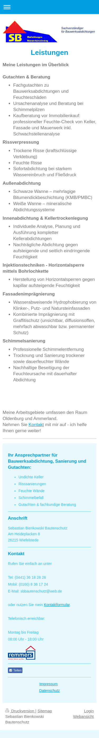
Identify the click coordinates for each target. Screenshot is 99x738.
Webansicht (83, 716)
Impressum (48, 684)
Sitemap (44, 711)
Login (89, 711)
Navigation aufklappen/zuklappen (49, 7)
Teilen (15, 670)
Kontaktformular (57, 605)
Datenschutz (49, 690)
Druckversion (20, 711)
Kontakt (36, 424)
